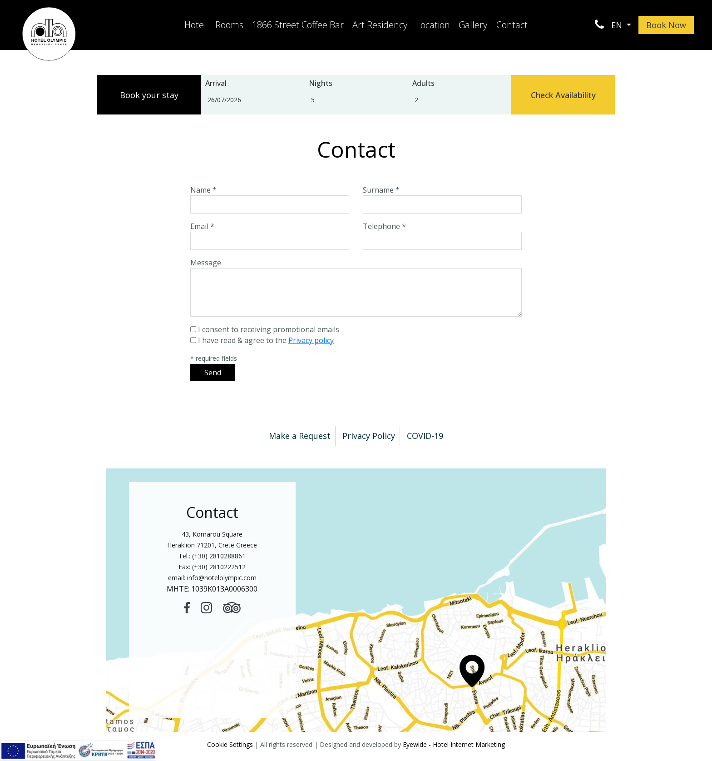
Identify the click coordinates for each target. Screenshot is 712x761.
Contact (512, 25)
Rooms (229, 25)
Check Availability (563, 95)
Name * (203, 190)
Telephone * (384, 226)
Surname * (381, 190)
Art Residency (379, 25)
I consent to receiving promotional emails (268, 329)
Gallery (473, 25)
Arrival (216, 83)
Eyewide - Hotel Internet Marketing (454, 744)
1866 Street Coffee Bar (298, 25)
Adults (423, 83)
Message (205, 263)
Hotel (195, 25)
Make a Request (300, 435)
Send (212, 373)
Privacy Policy (368, 435)
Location (433, 25)
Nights (320, 83)
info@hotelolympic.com (222, 577)
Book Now (666, 25)
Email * (202, 226)
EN (617, 25)
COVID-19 (425, 435)
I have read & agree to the (266, 340)
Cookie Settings (230, 744)
